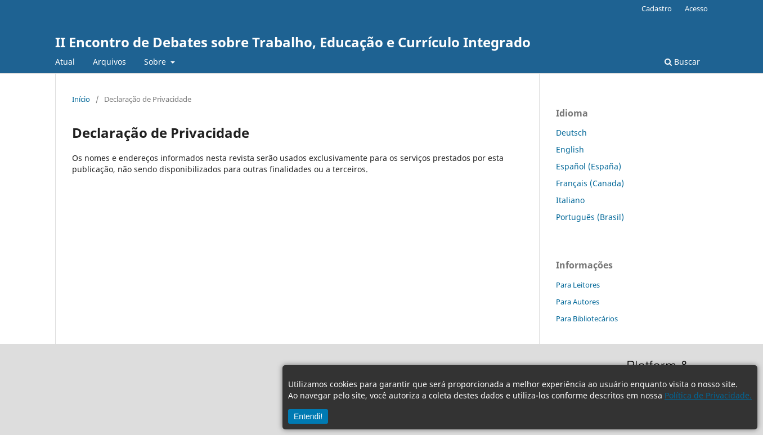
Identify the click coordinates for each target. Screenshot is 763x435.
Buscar (682, 61)
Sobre (156, 61)
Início (81, 99)
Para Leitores (578, 285)
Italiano (570, 200)
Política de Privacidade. (708, 395)
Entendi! (308, 416)
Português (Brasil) (590, 217)
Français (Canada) (590, 183)
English (570, 149)
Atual (65, 61)
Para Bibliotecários (587, 318)
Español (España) (588, 166)
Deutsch (571, 132)
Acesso (696, 8)
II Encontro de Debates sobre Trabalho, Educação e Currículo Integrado (293, 42)
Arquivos (109, 61)
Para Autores (577, 302)
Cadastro (656, 8)
